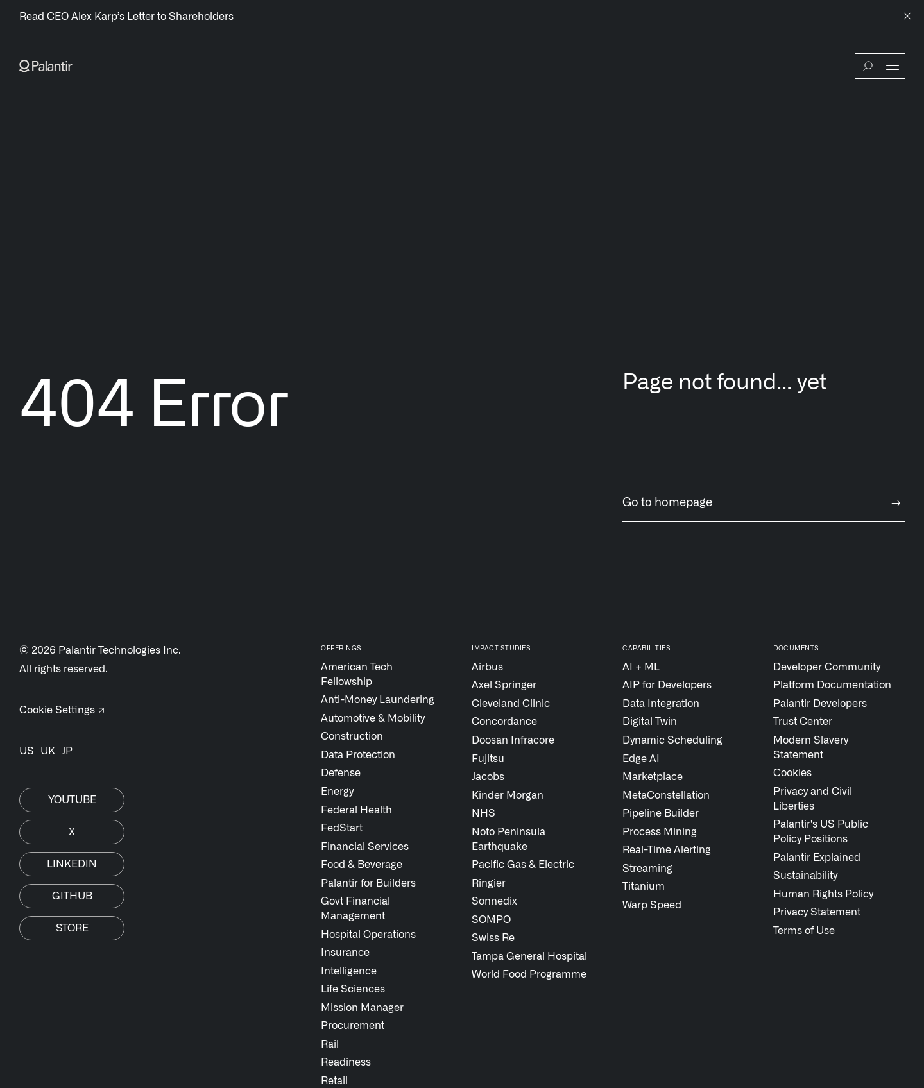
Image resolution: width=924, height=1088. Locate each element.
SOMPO (491, 920)
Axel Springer (504, 685)
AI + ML (641, 667)
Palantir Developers (820, 704)
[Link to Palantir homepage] (46, 66)
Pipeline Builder (660, 813)
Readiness (346, 1062)
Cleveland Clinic (511, 704)
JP (67, 751)
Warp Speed (651, 905)
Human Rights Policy (823, 894)
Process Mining (659, 832)
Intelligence (349, 971)
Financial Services (365, 847)
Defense (341, 773)
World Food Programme (529, 974)
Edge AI (641, 759)
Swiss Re (493, 938)
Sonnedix (494, 901)
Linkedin (72, 864)
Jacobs (488, 777)
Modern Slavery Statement (810, 747)
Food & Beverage (361, 865)
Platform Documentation (832, 685)
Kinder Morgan (507, 795)
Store (72, 928)
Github (72, 896)
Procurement (352, 1026)
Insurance (345, 953)
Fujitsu (488, 759)
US (26, 751)
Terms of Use (804, 931)
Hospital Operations (368, 935)
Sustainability (805, 876)
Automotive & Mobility (373, 718)
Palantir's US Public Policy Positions (820, 831)
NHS (483, 813)
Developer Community (826, 667)
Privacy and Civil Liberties (812, 799)
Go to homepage (763, 503)
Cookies (792, 773)
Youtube (72, 800)
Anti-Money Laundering (377, 700)
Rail (330, 1044)
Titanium (643, 886)
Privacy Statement (816, 912)
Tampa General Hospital (529, 956)
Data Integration (660, 704)
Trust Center (802, 722)
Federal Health (356, 810)
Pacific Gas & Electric (523, 865)
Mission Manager (362, 1008)
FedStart (342, 828)
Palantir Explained (816, 858)
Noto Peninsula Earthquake (508, 839)
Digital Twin (649, 722)
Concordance (504, 722)
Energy (337, 791)
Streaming (647, 868)
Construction (352, 736)
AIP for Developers (667, 685)
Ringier (489, 883)
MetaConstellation (666, 795)
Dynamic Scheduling (672, 740)
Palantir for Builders (368, 883)
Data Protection (358, 755)
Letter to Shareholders (180, 17)
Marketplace (652, 777)
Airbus (487, 667)
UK (47, 751)
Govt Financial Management (355, 908)
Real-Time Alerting (666, 850)
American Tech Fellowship (357, 674)
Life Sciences (353, 989)
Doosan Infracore (513, 740)
